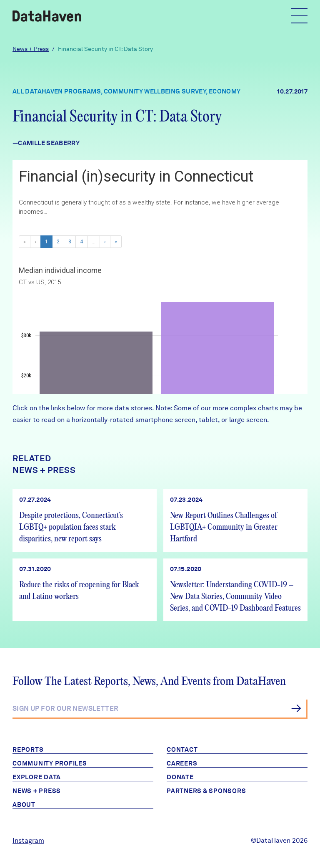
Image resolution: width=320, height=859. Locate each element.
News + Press (30, 48)
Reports (27, 749)
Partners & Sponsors (206, 791)
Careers (182, 763)
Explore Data (36, 777)
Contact (182, 749)
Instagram (28, 840)
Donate (180, 777)
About (23, 804)
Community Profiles (49, 763)
